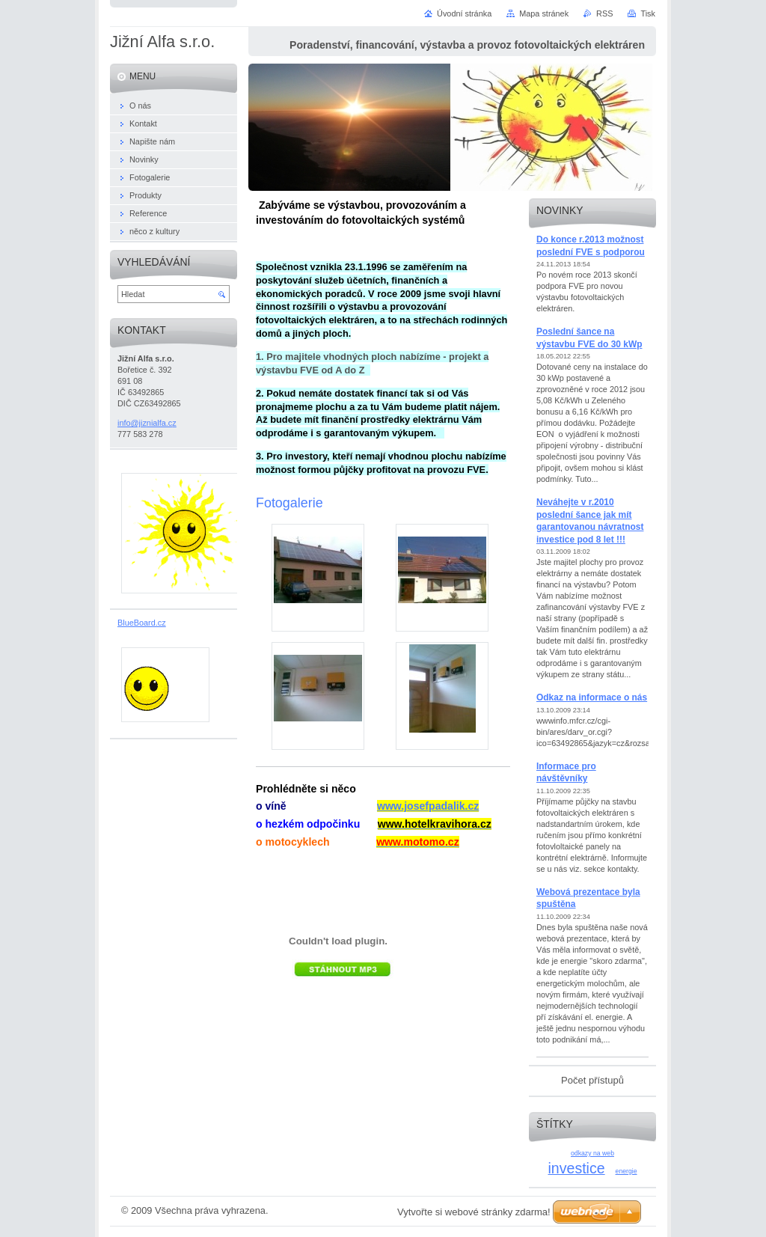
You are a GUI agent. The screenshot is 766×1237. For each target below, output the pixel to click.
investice (576, 1168)
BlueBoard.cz (141, 622)
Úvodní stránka (464, 13)
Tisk (647, 13)
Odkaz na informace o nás (591, 697)
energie (626, 1171)
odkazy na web (592, 1153)
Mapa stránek (544, 13)
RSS (604, 13)
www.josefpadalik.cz (428, 806)
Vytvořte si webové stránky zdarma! (474, 1212)
